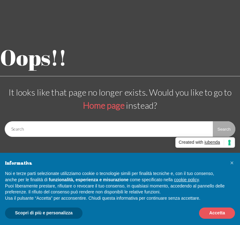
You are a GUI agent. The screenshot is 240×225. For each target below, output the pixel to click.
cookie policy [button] (186, 179)
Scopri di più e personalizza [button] (43, 212)
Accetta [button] (217, 212)
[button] (232, 163)
